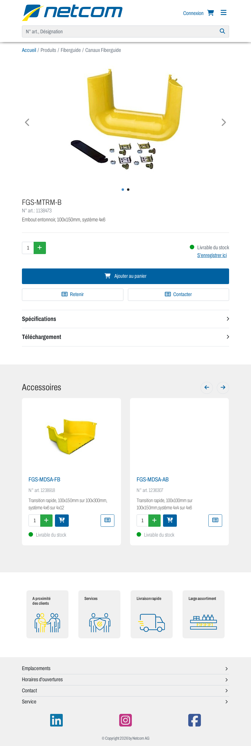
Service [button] (29, 702)
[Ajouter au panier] (62, 520)
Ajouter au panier (125, 276)
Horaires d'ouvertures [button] (42, 679)
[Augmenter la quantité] (40, 248)
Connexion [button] (193, 13)
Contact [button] (29, 691)
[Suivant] (223, 388)
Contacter (178, 294)
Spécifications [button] (39, 319)
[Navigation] (223, 12)
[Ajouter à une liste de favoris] (72, 295)
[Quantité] (28, 248)
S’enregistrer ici (212, 255)
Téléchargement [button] (41, 337)
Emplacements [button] (36, 668)
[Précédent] (207, 388)
